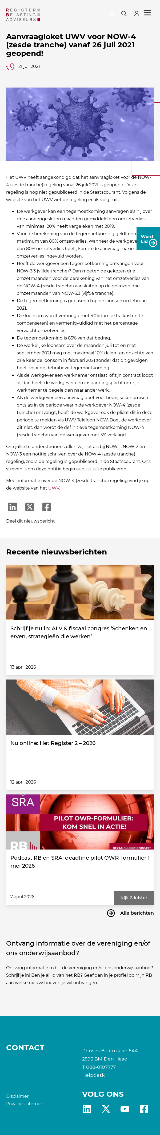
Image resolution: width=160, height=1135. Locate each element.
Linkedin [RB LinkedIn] (86, 1108)
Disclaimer (17, 1096)
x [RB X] (106, 1108)
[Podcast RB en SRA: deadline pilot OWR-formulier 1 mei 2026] (80, 822)
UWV (53, 488)
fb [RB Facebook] (144, 1108)
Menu (147, 12)
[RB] (23, 14)
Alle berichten (137, 913)
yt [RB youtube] (125, 1108)
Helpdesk (93, 1075)
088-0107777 (101, 1067)
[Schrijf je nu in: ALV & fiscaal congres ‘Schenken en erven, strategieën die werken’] (80, 592)
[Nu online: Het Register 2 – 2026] (80, 707)
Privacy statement (25, 1103)
